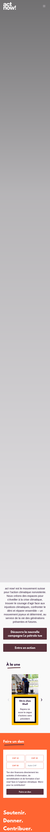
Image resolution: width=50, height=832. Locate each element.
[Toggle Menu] (44, 6)
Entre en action (25, 648)
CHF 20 (34, 758)
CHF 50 (15, 765)
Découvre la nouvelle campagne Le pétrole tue (25, 634)
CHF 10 (15, 758)
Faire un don (25, 791)
